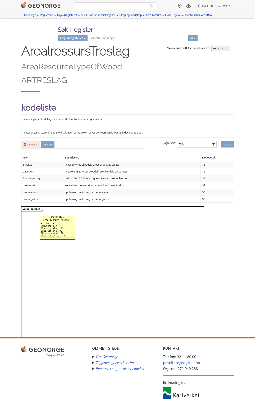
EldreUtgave (173, 15)
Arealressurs (153, 15)
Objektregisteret (67, 15)
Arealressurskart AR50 (198, 15)
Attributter (31, 144)
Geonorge (30, 15)
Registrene (46, 15)
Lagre (227, 144)
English (48, 144)
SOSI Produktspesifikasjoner (98, 15)
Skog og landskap (130, 15)
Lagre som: (169, 143)
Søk (192, 38)
